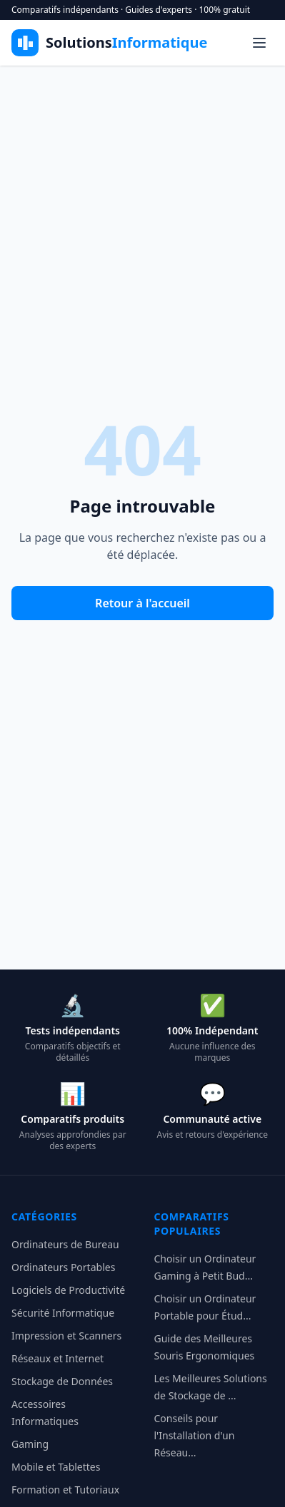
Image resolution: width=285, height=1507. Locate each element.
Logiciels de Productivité (68, 1290)
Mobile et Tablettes (55, 1466)
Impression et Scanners (66, 1335)
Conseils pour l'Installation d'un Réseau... (194, 1435)
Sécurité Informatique (62, 1313)
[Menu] (259, 43)
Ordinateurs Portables (63, 1267)
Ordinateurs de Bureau (65, 1244)
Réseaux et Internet (57, 1358)
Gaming (30, 1444)
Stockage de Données (62, 1381)
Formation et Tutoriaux (65, 1489)
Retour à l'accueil (142, 603)
